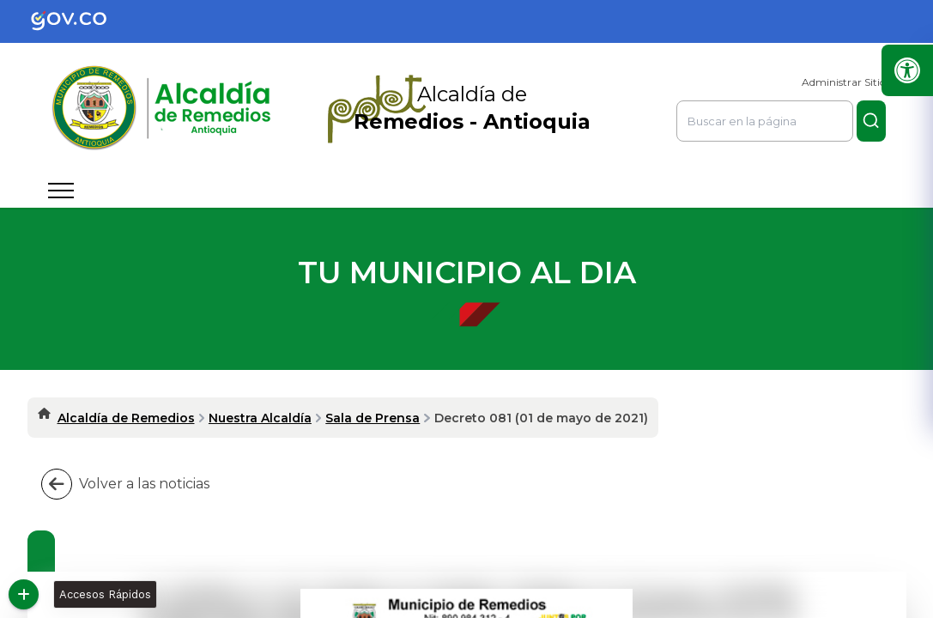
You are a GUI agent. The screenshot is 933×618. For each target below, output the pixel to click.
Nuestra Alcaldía (260, 418)
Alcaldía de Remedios (126, 418)
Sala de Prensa (372, 418)
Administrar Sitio (844, 82)
